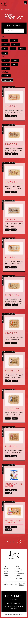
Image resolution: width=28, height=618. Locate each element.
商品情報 (6, 573)
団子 (14, 64)
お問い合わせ (19, 578)
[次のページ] (19, 543)
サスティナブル (7, 577)
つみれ (15, 60)
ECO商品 (6, 76)
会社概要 (6, 575)
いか (5, 53)
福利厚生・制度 (19, 569)
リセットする (7, 80)
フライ (5, 60)
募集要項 (17, 571)
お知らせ (18, 575)
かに (13, 49)
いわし (13, 40)
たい (5, 40)
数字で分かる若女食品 (20, 573)
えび (5, 49)
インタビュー (18, 568)
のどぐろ (15, 45)
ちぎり (5, 64)
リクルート (18, 566)
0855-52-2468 (14, 606)
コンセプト (6, 568)
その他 (21, 49)
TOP (5, 566)
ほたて (5, 45)
